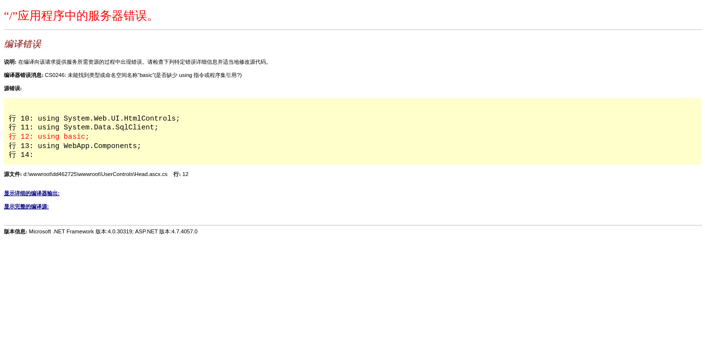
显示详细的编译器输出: (32, 193)
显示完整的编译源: (26, 206)
